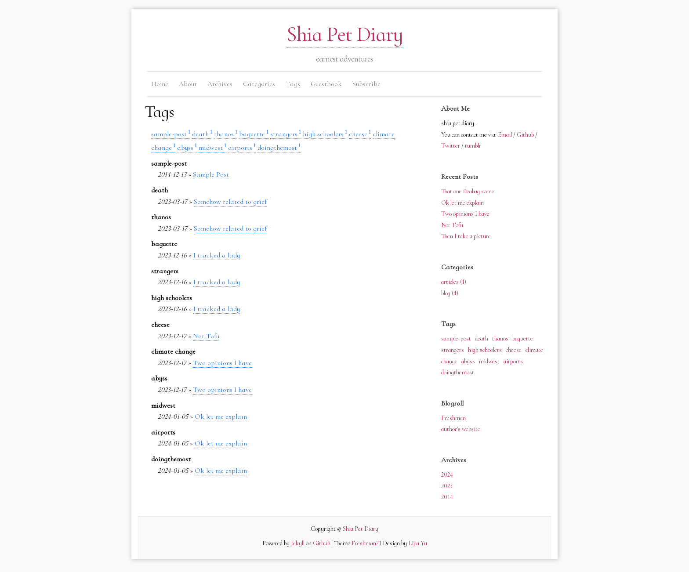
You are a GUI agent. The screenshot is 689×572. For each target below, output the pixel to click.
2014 (447, 497)
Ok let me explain (221, 416)
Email (505, 134)
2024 (447, 474)
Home (159, 84)
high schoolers (325, 134)
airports (242, 147)
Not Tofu (206, 336)
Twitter (450, 145)
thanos (225, 134)
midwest (212, 147)
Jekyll (298, 543)
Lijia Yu (417, 543)
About (188, 84)
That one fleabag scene (467, 191)
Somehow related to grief (230, 201)
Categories (259, 84)
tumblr (473, 145)
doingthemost (279, 147)
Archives (219, 84)
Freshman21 (366, 543)
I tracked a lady (216, 255)
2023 (447, 486)
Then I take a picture (466, 236)
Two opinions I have (222, 362)
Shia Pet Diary (344, 34)
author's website (460, 429)
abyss (187, 147)
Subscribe (366, 84)
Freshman (453, 418)
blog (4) (449, 293)
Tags (293, 84)
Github (525, 134)
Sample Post (211, 174)
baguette (253, 134)
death (202, 134)
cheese (360, 134)
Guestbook (326, 84)
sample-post (170, 134)
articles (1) (453, 282)
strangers (285, 134)
